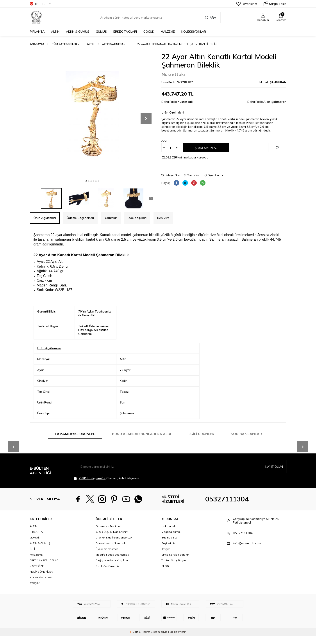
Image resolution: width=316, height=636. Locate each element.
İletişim (165, 549)
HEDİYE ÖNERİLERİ (41, 571)
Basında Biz (169, 537)
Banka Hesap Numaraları (112, 543)
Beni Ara (163, 218)
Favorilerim (246, 4)
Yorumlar (111, 218)
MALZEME (168, 32)
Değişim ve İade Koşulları (112, 560)
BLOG (165, 566)
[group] (92, 114)
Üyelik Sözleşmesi (107, 549)
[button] (86, 181)
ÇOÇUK (35, 583)
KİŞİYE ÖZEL (37, 566)
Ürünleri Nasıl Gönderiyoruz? (114, 537)
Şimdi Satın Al (206, 148)
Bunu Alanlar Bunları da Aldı (141, 434)
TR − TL (40, 4)
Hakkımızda (169, 526)
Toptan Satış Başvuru (174, 560)
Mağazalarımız (170, 531)
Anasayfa (37, 44)
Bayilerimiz (168, 543)
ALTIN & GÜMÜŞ (77, 32)
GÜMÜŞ (101, 32)
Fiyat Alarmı (213, 175)
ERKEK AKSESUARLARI (44, 560)
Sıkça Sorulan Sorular (175, 554)
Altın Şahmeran (113, 44)
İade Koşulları (137, 218)
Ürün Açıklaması (45, 218)
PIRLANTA (37, 32)
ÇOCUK (148, 32)
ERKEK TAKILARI (125, 32)
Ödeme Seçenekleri (80, 218)
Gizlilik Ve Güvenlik (107, 566)
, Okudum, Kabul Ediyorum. (107, 478)
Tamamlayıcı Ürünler (75, 434)
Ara (210, 18)
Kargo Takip (275, 4)
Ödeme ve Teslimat (108, 526)
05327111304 (227, 499)
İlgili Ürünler (200, 434)
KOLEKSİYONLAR (193, 32)
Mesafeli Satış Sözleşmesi (113, 554)
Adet (164, 140)
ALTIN (55, 32)
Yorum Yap (192, 175)
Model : (272, 82)
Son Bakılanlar (246, 434)
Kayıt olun (274, 467)
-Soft (134, 631)
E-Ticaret (144, 631)
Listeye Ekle (170, 175)
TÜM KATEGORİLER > (65, 44)
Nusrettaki (173, 74)
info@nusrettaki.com (247, 543)
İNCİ (32, 549)
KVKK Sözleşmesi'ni (92, 478)
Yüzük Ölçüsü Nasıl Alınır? (112, 531)
